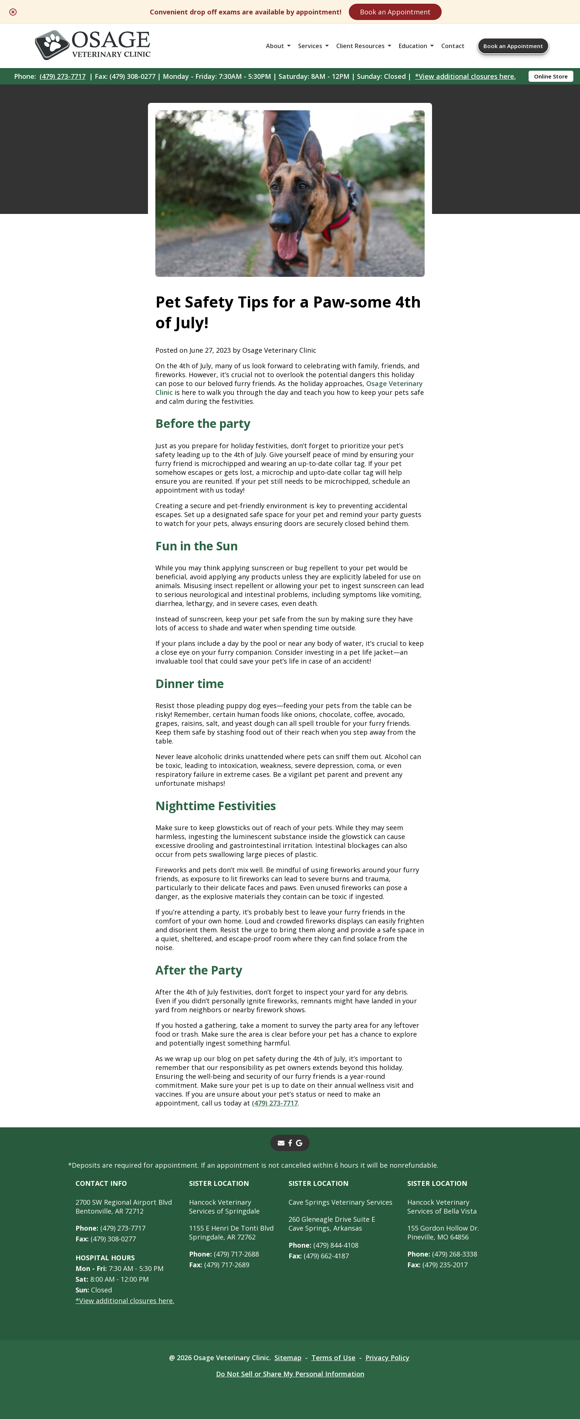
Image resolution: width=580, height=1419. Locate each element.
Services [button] (310, 46)
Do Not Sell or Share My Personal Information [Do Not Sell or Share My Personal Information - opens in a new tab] (290, 1373)
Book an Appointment (395, 11)
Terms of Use (333, 1357)
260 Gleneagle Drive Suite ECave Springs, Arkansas (332, 1223)
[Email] (281, 1142)
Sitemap (287, 1357)
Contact (453, 46)
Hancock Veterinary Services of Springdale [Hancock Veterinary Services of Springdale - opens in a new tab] (224, 1206)
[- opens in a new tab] (290, 1142)
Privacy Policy (387, 1357)
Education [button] (413, 46)
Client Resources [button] (360, 46)
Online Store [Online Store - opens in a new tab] (551, 76)
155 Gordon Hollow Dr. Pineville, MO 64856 (443, 1232)
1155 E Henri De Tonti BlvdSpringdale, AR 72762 (231, 1232)
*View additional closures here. (465, 76)
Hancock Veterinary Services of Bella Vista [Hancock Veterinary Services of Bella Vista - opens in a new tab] (442, 1206)
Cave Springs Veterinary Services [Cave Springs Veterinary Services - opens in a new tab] (340, 1202)
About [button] (275, 46)
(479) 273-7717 (62, 76)
